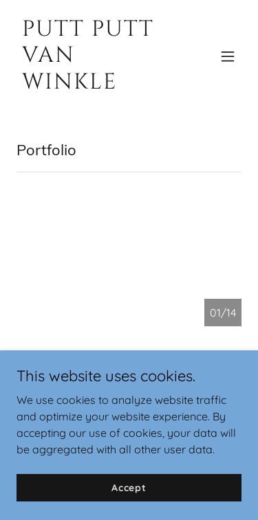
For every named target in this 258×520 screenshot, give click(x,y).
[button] (227, 56)
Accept (129, 496)
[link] (95, 84)
